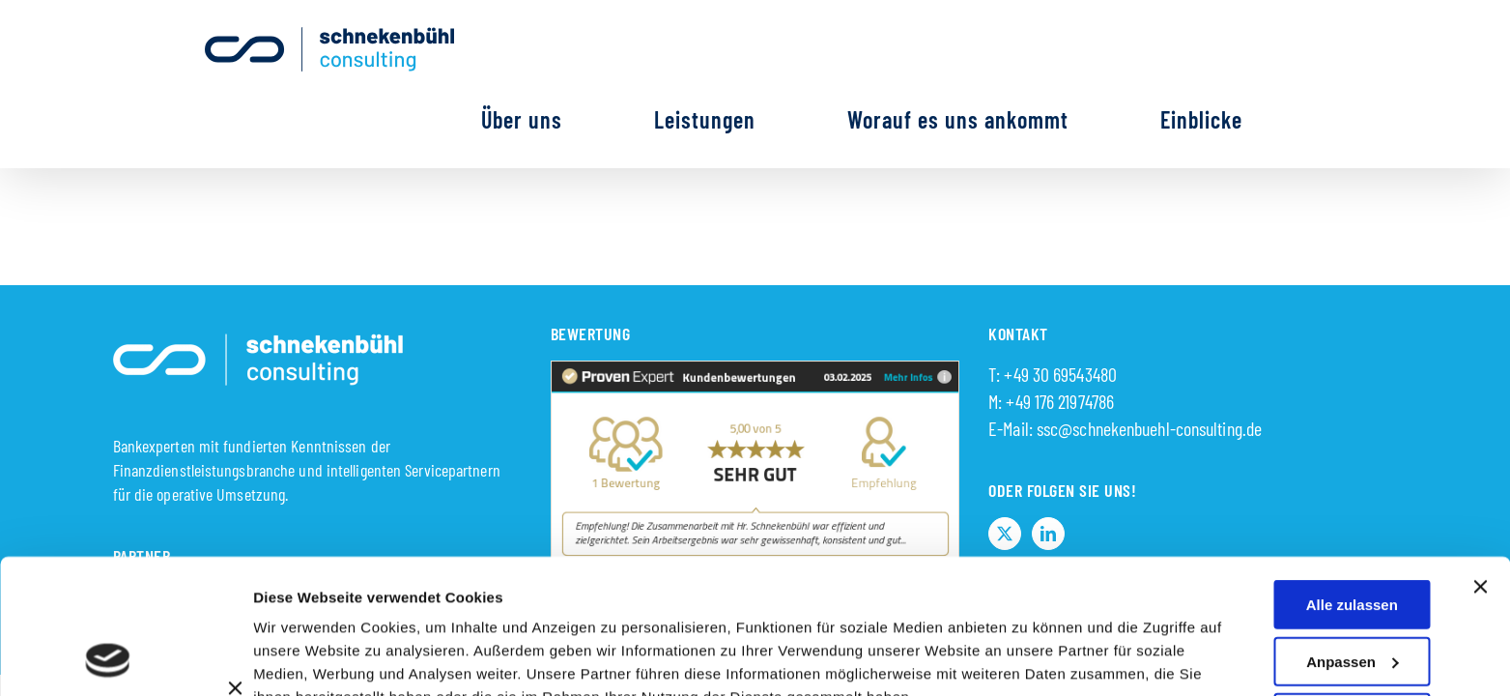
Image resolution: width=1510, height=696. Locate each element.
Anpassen (1352, 535)
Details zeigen (1027, 632)
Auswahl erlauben (1351, 592)
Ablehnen (1355, 648)
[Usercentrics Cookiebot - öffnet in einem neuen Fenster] (107, 658)
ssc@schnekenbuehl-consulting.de (1149, 356)
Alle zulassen (1352, 479)
